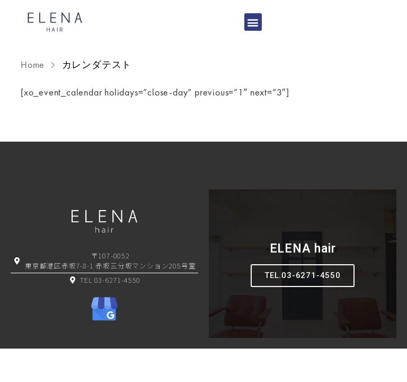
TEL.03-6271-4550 (302, 275)
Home (34, 64)
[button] (253, 22)
